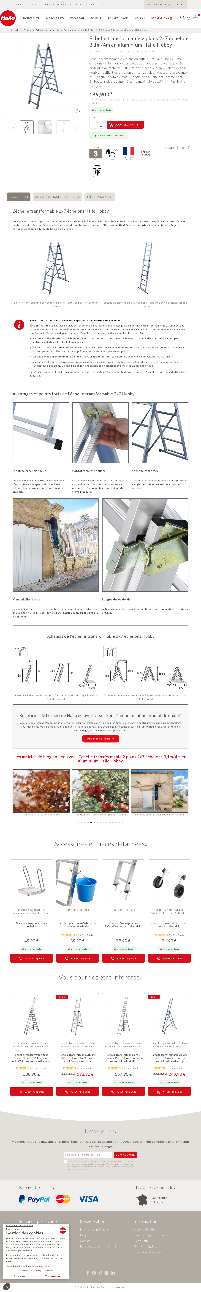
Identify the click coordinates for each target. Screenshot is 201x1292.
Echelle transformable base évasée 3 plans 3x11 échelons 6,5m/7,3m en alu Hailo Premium (31, 1058)
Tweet (183, 147)
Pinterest (189, 147)
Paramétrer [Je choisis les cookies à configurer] (19, 1276)
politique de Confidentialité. (109, 1164)
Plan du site (141, 1240)
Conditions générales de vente (153, 1235)
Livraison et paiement (94, 1229)
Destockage (154, 4)
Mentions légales (144, 1246)
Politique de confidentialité (98, 1246)
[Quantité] (93, 125)
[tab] (18, 197)
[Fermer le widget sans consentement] (20, 1225)
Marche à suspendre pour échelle (31, 924)
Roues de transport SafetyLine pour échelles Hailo (169, 924)
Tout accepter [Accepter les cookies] (52, 1276)
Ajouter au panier (124, 125)
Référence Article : (100, 51)
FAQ (83, 1235)
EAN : (131, 51)
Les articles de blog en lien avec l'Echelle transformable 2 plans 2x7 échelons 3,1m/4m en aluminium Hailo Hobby (101, 758)
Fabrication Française (147, 1252)
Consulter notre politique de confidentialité (27, 1266)
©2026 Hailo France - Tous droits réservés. (100, 1287)
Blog (168, 4)
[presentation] (14, 127)
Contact (179, 4)
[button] (78, 822)
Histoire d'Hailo (144, 1229)
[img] (78, 111)
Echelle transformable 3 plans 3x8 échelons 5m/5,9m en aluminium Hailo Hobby (169, 1058)
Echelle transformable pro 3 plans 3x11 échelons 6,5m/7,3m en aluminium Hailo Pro (123, 1058)
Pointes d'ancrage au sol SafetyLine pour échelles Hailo (123, 924)
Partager (177, 147)
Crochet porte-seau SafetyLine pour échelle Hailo (77, 924)
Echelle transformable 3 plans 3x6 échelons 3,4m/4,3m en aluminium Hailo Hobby (78, 1058)
